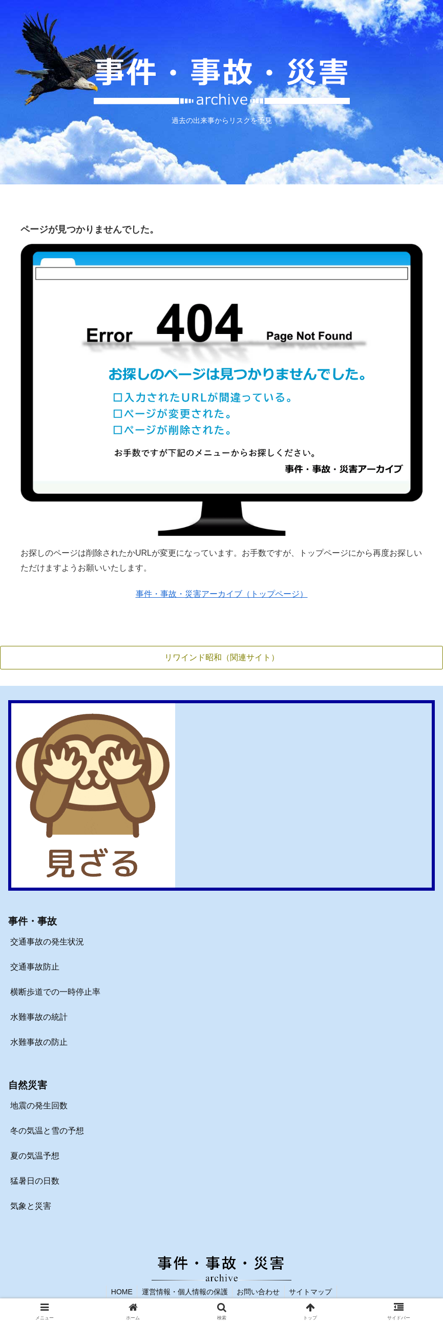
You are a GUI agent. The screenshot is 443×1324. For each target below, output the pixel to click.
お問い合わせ (259, 1292)
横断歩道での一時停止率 (55, 992)
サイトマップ (312, 1292)
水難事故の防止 (39, 1042)
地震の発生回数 (39, 1106)
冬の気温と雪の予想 (47, 1131)
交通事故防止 (34, 967)
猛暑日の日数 (34, 1180)
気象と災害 (30, 1206)
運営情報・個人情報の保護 (184, 1292)
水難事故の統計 (39, 1017)
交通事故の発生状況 (47, 942)
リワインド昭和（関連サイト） (221, 657)
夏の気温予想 (34, 1156)
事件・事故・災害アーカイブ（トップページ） (222, 594)
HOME (119, 1292)
